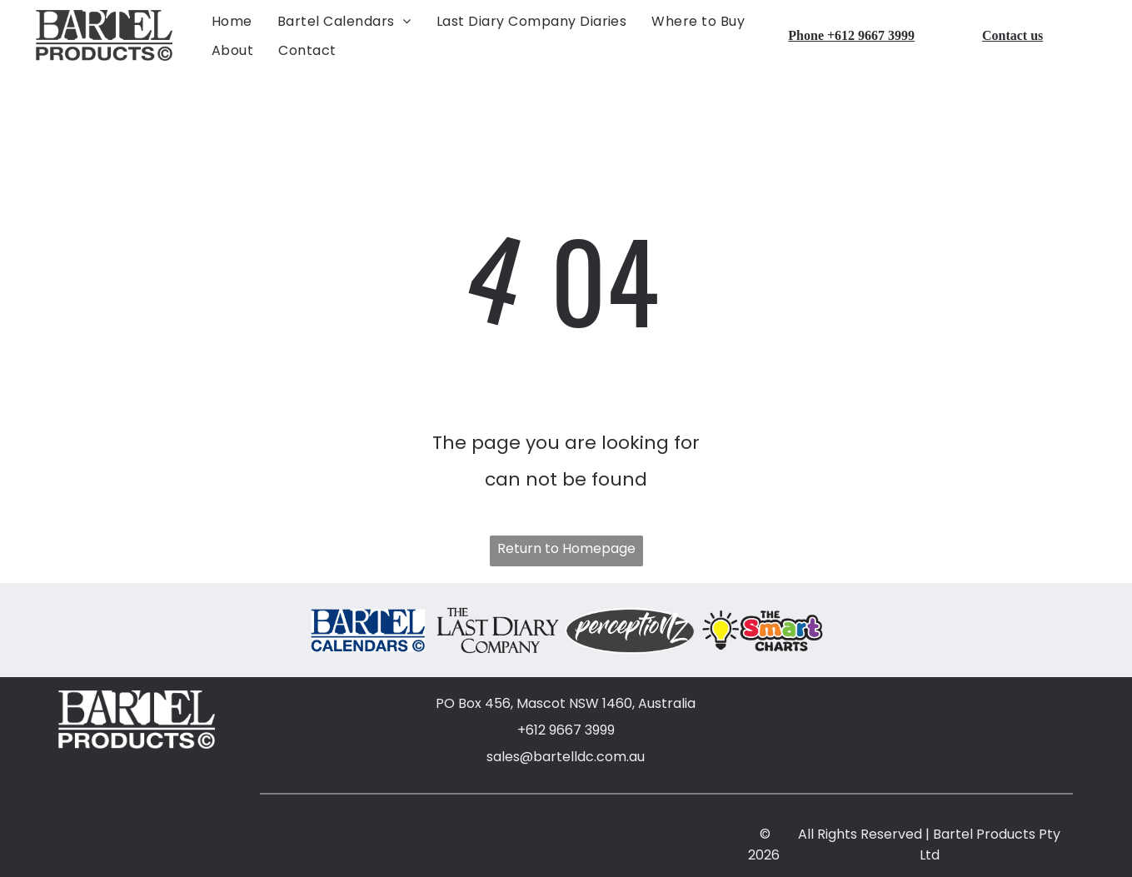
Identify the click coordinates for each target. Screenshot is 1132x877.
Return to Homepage (566, 546)
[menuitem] (232, 19)
